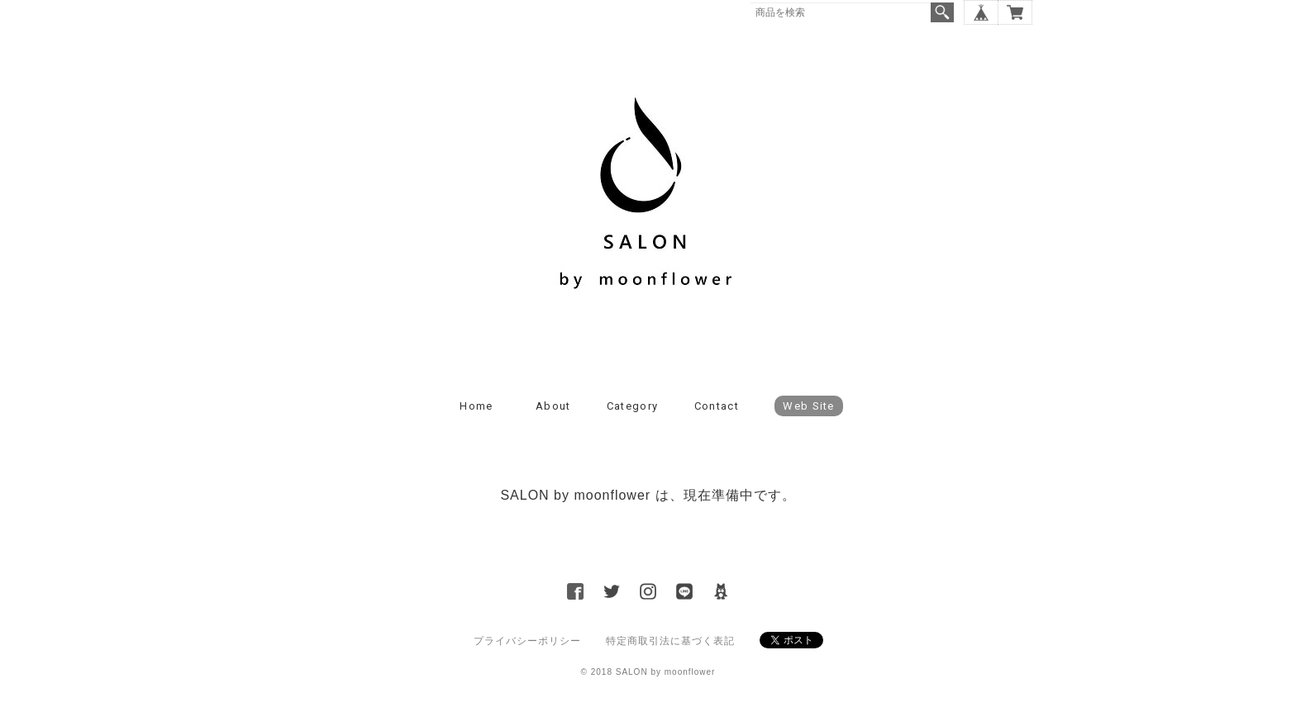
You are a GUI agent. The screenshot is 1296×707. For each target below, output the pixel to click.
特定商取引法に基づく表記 (670, 641)
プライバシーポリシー (527, 641)
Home (476, 406)
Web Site (808, 406)
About (553, 406)
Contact (716, 406)
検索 (942, 12)
